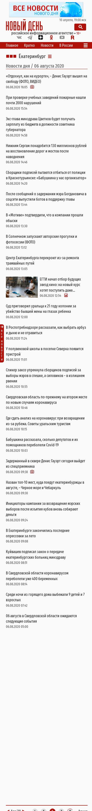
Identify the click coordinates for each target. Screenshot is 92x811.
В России (66, 45)
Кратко (29, 45)
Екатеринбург (32, 56)
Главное (12, 45)
